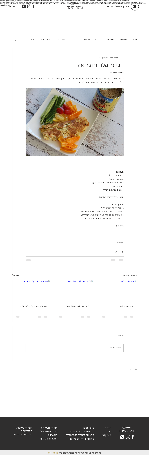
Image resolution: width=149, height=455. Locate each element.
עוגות (98, 39)
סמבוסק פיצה (127, 306)
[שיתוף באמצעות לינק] (116, 252)
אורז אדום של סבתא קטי (78, 306)
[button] (15, 40)
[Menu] (135, 6)
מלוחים (86, 39)
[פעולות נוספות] (27, 58)
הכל (135, 39)
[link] (5, 6)
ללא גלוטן (46, 39)
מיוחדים (61, 39)
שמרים (31, 39)
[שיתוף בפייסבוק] (122, 252)
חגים (73, 39)
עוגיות (123, 39)
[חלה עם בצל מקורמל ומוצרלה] (31, 291)
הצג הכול (15, 275)
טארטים (110, 39)
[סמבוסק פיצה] (117, 291)
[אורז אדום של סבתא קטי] (74, 291)
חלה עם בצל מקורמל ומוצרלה (33, 306)
